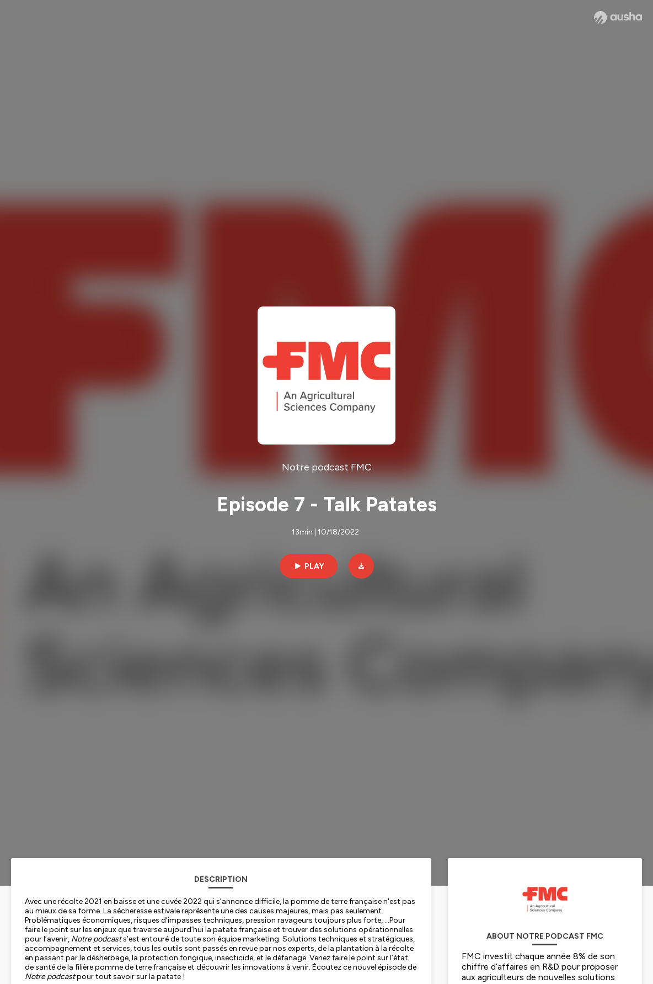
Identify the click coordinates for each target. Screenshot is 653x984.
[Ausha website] (618, 17)
